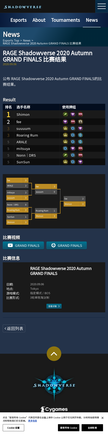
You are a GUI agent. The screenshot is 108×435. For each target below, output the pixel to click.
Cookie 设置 (13, 429)
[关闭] (102, 419)
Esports (18, 19)
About (38, 19)
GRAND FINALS (27, 245)
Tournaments (65, 19)
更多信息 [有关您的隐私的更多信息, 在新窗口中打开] (32, 422)
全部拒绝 (92, 429)
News (92, 19)
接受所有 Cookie (68, 429)
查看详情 (52, 306)
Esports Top (11, 40)
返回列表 (15, 328)
